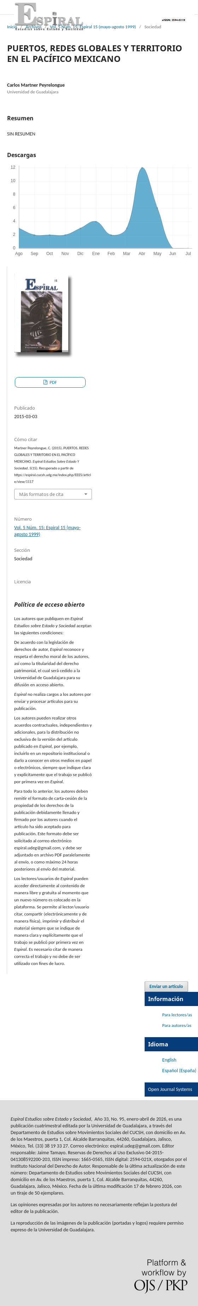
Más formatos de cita (41, 494)
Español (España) (179, 1071)
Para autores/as (176, 1025)
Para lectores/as (177, 1014)
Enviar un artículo (166, 986)
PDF (52, 382)
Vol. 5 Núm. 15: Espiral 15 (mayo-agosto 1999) (93, 26)
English (169, 1060)
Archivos (33, 26)
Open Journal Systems (170, 1089)
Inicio (12, 26)
